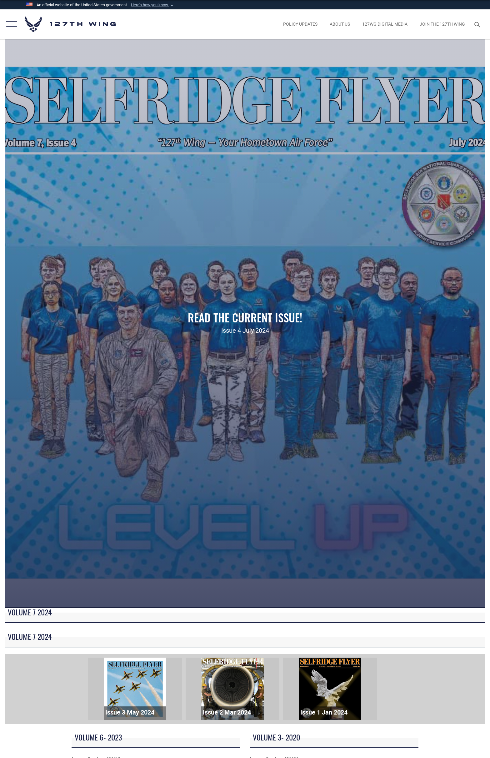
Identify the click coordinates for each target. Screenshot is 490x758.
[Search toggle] (478, 24)
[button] (153, 5)
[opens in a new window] (300, 24)
